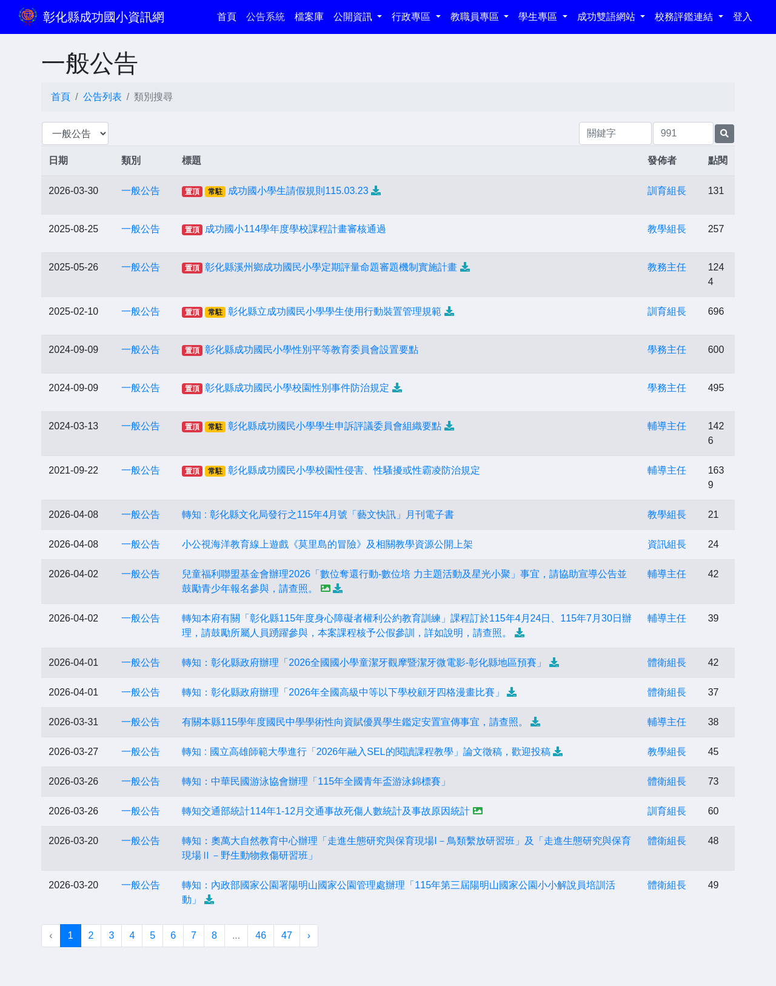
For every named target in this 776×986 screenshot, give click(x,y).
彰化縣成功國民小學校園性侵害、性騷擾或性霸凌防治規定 (354, 470)
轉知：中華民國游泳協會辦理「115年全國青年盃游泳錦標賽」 (316, 781)
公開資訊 (354, 17)
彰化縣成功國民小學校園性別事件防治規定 (297, 388)
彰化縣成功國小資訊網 (103, 17)
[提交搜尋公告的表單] (724, 133)
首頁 (229, 15)
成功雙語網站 (607, 17)
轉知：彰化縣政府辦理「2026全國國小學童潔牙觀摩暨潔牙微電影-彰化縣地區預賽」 (364, 662)
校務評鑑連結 (685, 17)
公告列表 (102, 97)
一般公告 (140, 191)
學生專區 (539, 17)
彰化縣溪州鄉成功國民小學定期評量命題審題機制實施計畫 (331, 267)
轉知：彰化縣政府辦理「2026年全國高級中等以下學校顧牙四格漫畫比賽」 (343, 692)
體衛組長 (666, 662)
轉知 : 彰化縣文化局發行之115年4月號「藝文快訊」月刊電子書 (318, 514)
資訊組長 (666, 544)
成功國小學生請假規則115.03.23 (298, 191)
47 (286, 935)
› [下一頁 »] (308, 935)
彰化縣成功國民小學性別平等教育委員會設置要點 (311, 349)
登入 (742, 17)
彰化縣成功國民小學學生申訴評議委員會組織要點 (334, 426)
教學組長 (666, 229)
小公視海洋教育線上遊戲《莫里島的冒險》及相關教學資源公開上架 (327, 544)
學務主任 (666, 349)
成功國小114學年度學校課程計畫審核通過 (295, 229)
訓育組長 (666, 191)
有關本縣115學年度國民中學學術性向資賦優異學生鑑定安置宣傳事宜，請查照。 (355, 722)
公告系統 (265, 17)
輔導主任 (666, 426)
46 (260, 935)
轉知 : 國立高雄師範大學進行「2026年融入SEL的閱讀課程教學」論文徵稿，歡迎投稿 (366, 751)
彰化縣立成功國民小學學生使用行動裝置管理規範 (334, 311)
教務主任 (666, 267)
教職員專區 (475, 17)
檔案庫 (309, 17)
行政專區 (412, 17)
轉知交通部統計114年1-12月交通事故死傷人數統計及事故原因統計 (326, 811)
